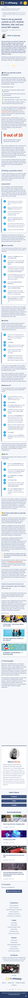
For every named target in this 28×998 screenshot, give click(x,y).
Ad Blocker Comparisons (14, 913)
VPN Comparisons (14, 905)
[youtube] (13, 989)
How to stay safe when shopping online (14, 824)
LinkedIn (14, 805)
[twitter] (10, 989)
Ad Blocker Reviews (14, 948)
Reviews (14, 938)
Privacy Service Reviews (14, 951)
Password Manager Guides (14, 927)
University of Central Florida (15, 561)
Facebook (14, 796)
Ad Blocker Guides (14, 931)
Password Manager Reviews (14, 944)
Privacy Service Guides (14, 933)
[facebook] (7, 989)
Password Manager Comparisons (14, 909)
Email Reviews (14, 946)
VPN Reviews (14, 940)
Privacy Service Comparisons (14, 916)
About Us (4, 982)
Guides (5, 7)
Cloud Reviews (14, 942)
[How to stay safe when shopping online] (14, 822)
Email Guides (14, 929)
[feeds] (21, 989)
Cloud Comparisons (14, 907)
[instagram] (15, 989)
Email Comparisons (14, 911)
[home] (2, 7)
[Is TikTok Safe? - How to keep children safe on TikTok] (14, 621)
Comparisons (14, 903)
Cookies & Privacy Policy (15, 994)
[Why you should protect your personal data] (14, 854)
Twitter (14, 801)
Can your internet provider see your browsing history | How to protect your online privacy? (13, 874)
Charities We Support (20, 982)
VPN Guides (14, 923)
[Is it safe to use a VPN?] (14, 837)
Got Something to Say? (14, 891)
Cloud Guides (14, 925)
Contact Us (14, 985)
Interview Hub (11, 982)
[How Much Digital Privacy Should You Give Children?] (14, 635)
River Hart (17, 35)
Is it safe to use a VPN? (9, 839)
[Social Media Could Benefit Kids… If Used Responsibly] (14, 650)
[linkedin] (18, 989)
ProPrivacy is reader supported (9, 12)
